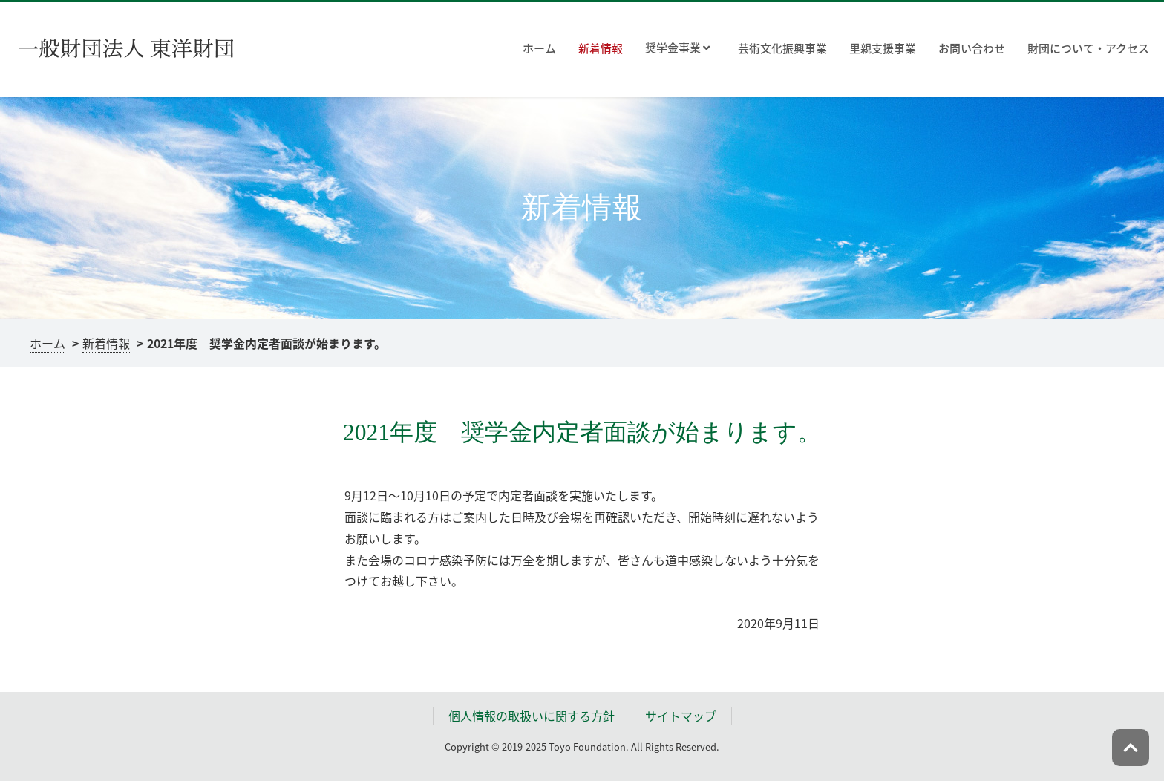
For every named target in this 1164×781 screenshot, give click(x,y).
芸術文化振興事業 (782, 48)
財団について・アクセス (1088, 48)
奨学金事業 (677, 48)
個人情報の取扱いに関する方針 (531, 716)
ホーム (539, 48)
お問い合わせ (971, 48)
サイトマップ (680, 716)
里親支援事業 (882, 48)
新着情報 (600, 48)
